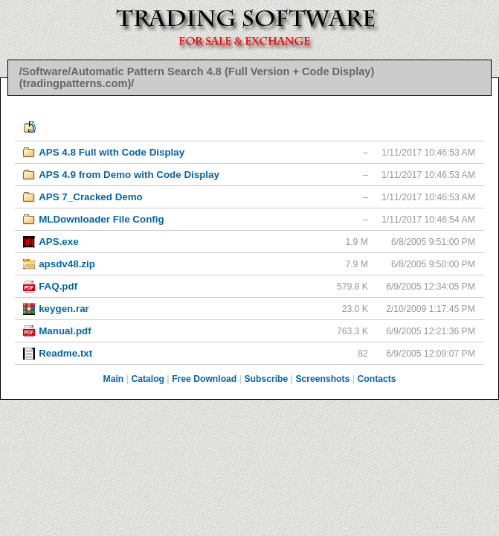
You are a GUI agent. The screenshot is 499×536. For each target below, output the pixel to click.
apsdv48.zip (67, 263)
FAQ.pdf (58, 286)
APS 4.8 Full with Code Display (111, 152)
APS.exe (58, 241)
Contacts (377, 379)
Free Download (204, 379)
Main (113, 379)
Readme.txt (65, 353)
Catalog (147, 379)
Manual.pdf (65, 330)
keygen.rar (64, 308)
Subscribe (266, 379)
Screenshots (322, 379)
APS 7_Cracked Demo (91, 196)
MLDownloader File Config (101, 219)
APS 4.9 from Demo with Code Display (129, 174)
